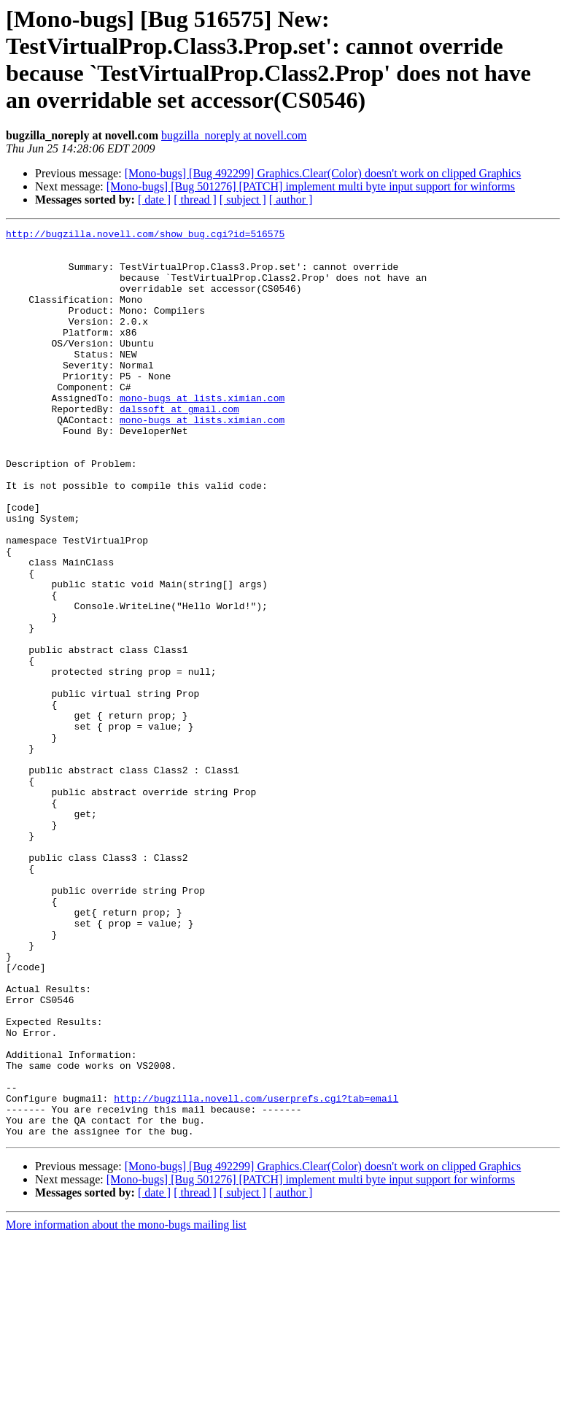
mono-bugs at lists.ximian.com (202, 432)
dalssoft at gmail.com (179, 445)
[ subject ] (243, 199)
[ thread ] (195, 199)
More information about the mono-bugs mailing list (126, 1406)
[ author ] (291, 199)
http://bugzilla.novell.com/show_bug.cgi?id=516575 (145, 235)
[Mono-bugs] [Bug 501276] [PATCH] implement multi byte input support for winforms (310, 186)
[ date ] (154, 199)
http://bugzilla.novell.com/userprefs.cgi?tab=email (256, 1273)
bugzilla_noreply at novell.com (234, 135)
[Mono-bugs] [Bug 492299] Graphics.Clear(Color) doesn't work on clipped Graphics (323, 173)
